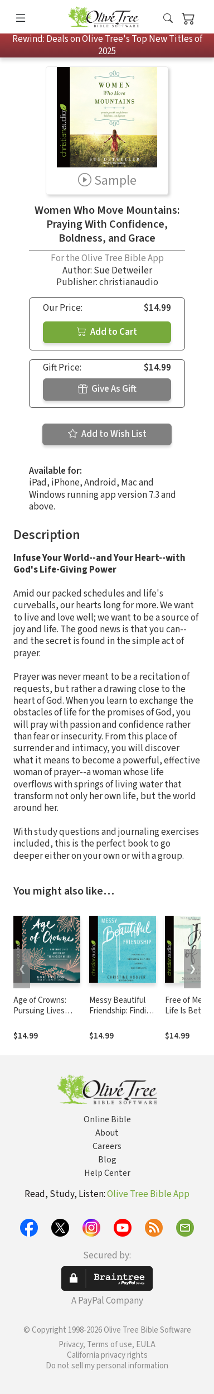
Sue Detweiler (123, 270)
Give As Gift (107, 389)
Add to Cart (107, 332)
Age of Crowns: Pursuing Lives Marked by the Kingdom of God (41, 1016)
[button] (168, 19)
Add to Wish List (107, 434)
